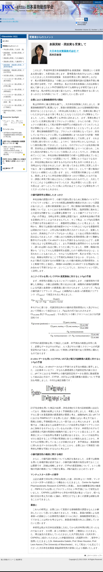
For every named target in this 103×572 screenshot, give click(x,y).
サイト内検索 (81, 23)
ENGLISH (98, 2)
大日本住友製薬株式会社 (62, 51)
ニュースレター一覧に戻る (10, 21)
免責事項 (19, 560)
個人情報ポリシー (7, 560)
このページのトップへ (93, 555)
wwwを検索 (81, 24)
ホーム (77, 2)
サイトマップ (87, 2)
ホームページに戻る (8, 18)
